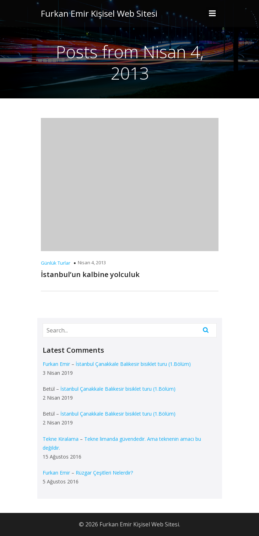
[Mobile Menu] (212, 13)
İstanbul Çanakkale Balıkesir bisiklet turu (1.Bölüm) (133, 364)
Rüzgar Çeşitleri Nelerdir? (104, 472)
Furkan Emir (56, 364)
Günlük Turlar (55, 263)
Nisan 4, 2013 (92, 262)
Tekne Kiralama (61, 438)
